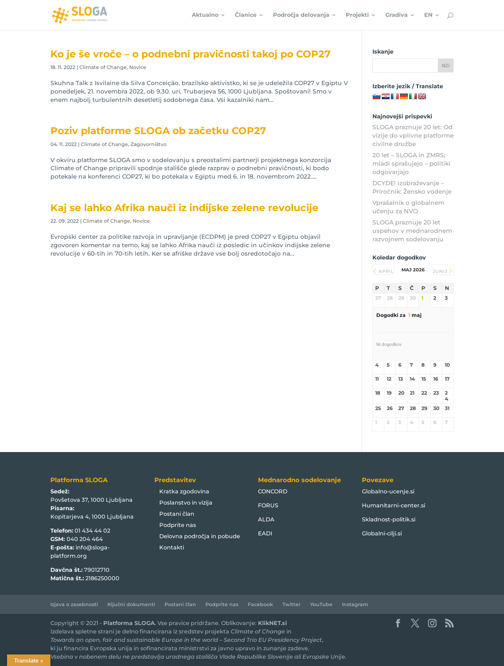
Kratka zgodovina (184, 491)
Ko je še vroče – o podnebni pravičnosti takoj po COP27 (190, 54)
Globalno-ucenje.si (388, 491)
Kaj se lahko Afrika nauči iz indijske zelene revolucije (184, 208)
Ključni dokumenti (131, 604)
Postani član (176, 514)
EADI (265, 533)
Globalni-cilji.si (382, 533)
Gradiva (396, 15)
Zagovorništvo (149, 144)
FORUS (268, 505)
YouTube (321, 604)
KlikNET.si (272, 623)
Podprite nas (177, 525)
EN (428, 15)
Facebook (260, 604)
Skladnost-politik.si (388, 519)
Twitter (291, 604)
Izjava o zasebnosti (74, 604)
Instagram (355, 604)
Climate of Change (103, 67)
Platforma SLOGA (129, 623)
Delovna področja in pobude (199, 536)
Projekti (357, 15)
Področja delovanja (301, 15)
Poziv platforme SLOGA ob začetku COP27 (158, 131)
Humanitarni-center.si (393, 505)
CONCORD (272, 491)
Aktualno (205, 15)
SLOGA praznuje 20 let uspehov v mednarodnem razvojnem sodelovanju (412, 231)
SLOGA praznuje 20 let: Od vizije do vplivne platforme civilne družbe (413, 135)
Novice (137, 67)
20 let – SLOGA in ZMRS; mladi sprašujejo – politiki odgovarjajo (411, 163)
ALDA (266, 519)
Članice (246, 15)
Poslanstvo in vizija (185, 502)
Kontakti (171, 547)
